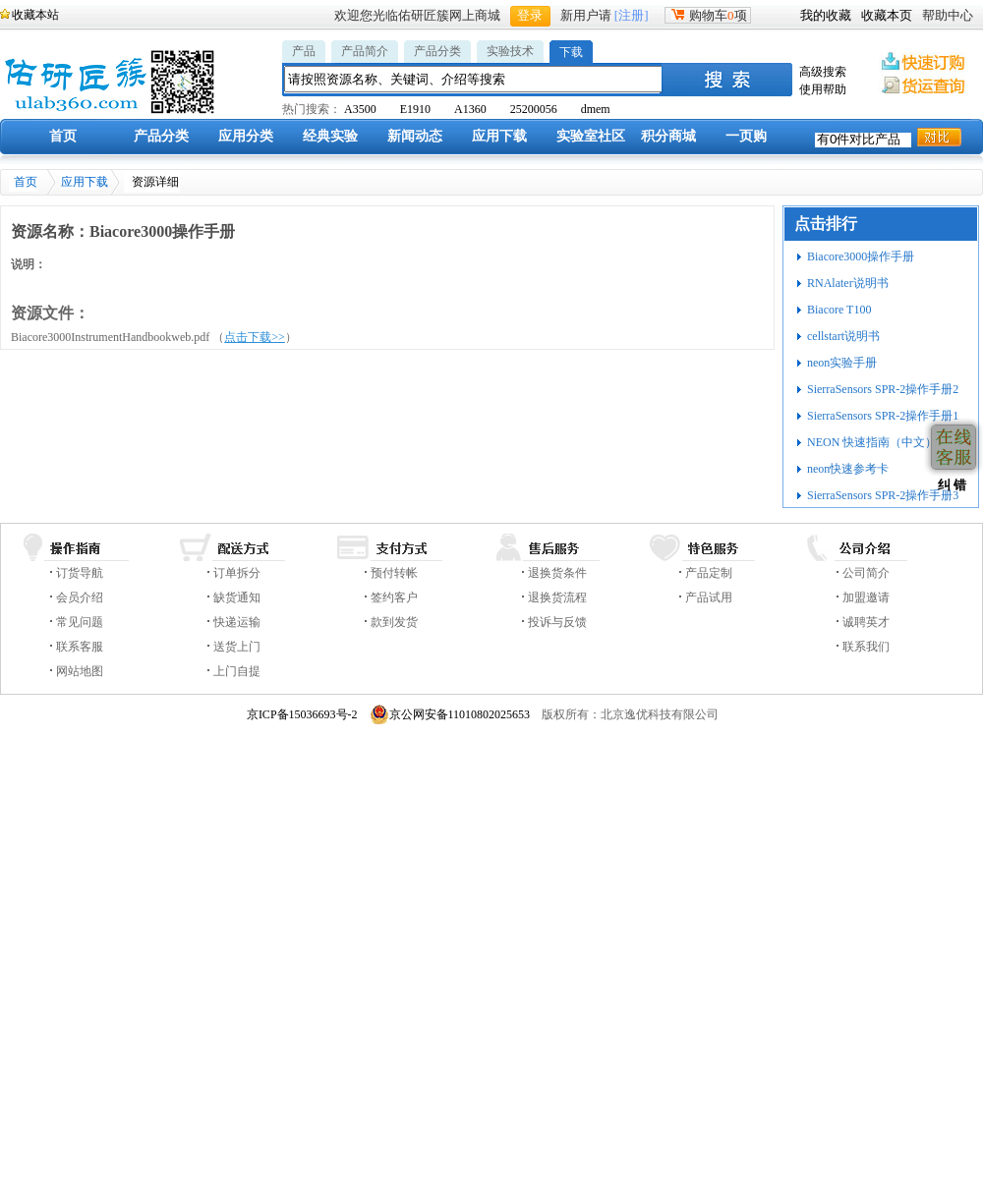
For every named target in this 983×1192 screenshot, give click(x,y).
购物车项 (707, 15)
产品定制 (708, 573)
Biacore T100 (839, 309)
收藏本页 (886, 15)
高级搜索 (822, 72)
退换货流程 (557, 597)
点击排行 (825, 223)
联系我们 (866, 646)
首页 (63, 136)
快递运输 (236, 622)
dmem (595, 109)
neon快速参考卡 (848, 469)
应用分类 (245, 136)
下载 (571, 52)
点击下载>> (254, 337)
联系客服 (79, 646)
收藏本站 (35, 15)
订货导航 (79, 573)
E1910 (415, 109)
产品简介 (364, 51)
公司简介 (866, 573)
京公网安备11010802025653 (450, 714)
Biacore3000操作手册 (860, 256)
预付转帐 (394, 573)
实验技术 (510, 51)
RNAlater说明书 (848, 283)
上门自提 (236, 671)
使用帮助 (822, 89)
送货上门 (236, 646)
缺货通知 (236, 597)
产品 (304, 51)
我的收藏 (825, 15)
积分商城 (668, 136)
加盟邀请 (866, 597)
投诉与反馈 (557, 622)
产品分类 (437, 51)
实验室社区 (590, 136)
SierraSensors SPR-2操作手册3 (882, 495)
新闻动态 (414, 136)
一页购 (746, 136)
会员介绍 (79, 597)
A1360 (470, 109)
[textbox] (474, 79)
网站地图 (79, 671)
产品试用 (708, 597)
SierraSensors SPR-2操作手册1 (882, 416)
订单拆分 (236, 573)
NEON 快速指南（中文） (872, 442)
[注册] (631, 15)
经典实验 (330, 136)
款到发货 (394, 622)
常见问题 (79, 622)
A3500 (360, 109)
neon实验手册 (842, 362)
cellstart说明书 (843, 336)
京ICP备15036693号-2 (302, 714)
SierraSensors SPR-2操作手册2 (882, 389)
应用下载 (499, 136)
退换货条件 (557, 573)
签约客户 (394, 597)
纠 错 (950, 485)
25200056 (533, 109)
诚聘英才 (866, 622)
